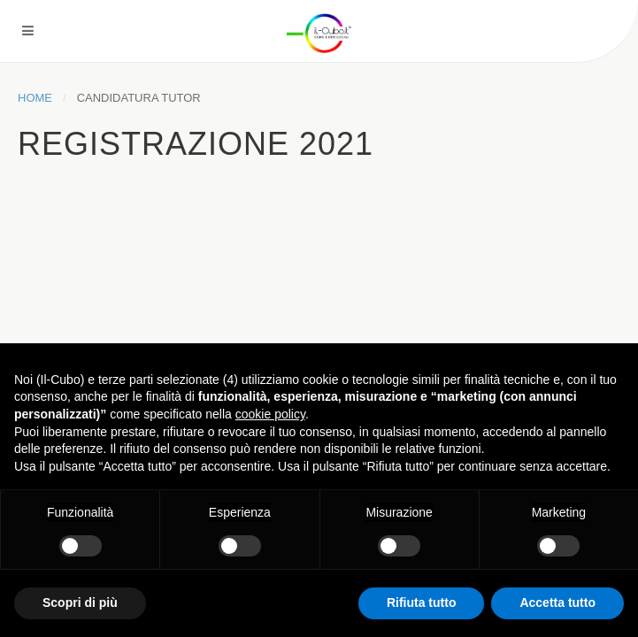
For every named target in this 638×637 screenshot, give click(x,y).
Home (35, 97)
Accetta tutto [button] (557, 602)
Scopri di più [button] (80, 602)
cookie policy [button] (270, 414)
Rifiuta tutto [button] (422, 602)
